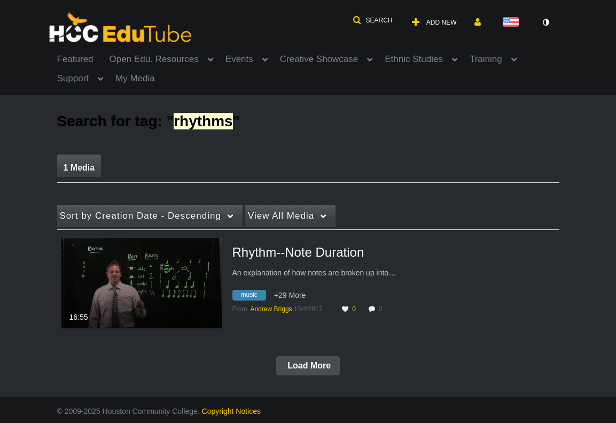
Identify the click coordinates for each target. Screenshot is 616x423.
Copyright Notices (231, 411)
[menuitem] (83, 58)
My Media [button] (135, 78)
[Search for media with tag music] (253, 296)
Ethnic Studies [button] (414, 59)
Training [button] (486, 59)
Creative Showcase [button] (319, 59)
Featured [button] (75, 59)
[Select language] (513, 23)
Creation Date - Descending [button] (140, 216)
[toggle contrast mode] (546, 22)
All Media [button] (281, 216)
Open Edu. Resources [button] (154, 59)
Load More (308, 365)
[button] (372, 20)
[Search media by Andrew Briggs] (271, 309)
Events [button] (239, 59)
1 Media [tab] (79, 167)
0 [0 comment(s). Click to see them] (382, 309)
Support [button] (73, 78)
